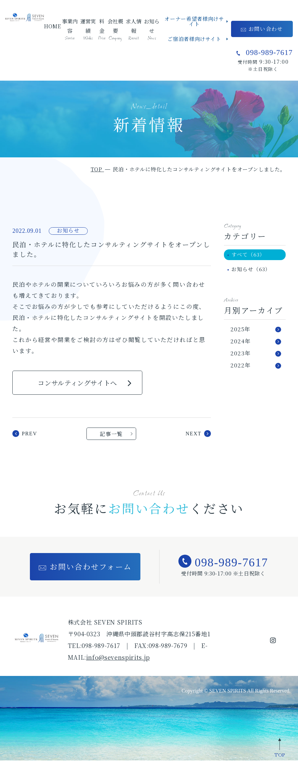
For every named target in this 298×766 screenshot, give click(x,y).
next (193, 438)
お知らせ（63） (253, 271)
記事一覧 (111, 438)
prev (29, 438)
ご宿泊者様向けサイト (194, 39)
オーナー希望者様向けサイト (194, 21)
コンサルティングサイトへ (77, 384)
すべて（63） (250, 255)
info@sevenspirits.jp (118, 662)
